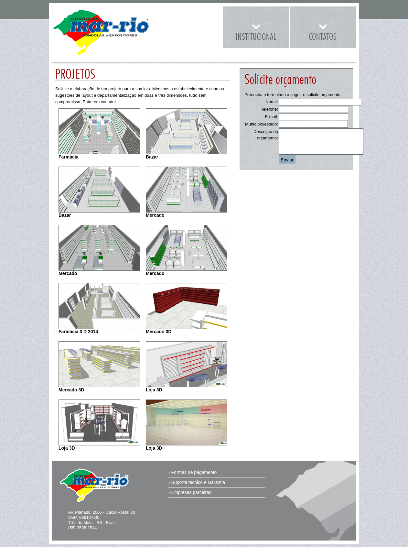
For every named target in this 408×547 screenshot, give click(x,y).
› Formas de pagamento (192, 472)
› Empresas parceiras (189, 492)
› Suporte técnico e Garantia (196, 482)
